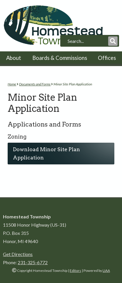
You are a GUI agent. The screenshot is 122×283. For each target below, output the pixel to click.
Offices (107, 58)
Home (12, 84)
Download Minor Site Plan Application (46, 153)
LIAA (106, 270)
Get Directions (18, 254)
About (13, 58)
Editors (75, 270)
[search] (87, 41)
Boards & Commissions (59, 58)
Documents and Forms (35, 84)
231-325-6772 (33, 262)
